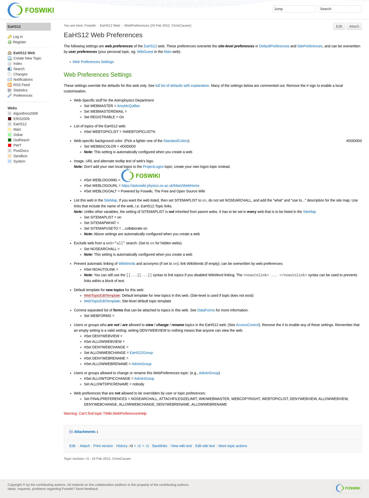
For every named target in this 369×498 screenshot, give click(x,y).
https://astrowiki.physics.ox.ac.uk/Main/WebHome (160, 186)
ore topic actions (232, 446)
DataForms (206, 310)
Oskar (15, 135)
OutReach (18, 140)
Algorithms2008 (23, 113)
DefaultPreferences (274, 46)
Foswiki (90, 25)
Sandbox (17, 156)
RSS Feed (19, 85)
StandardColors (175, 141)
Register (19, 42)
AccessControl (247, 325)
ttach (85, 446)
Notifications (20, 79)
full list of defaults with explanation (182, 86)
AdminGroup (142, 364)
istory (122, 446)
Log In (18, 37)
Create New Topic (24, 58)
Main (167, 52)
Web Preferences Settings (93, 62)
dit (72, 446)
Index (15, 64)
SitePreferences (310, 46)
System (16, 161)
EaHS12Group (141, 353)
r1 (147, 446)
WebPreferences (136, 25)
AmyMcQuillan (128, 106)
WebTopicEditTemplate (102, 295)
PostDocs (18, 151)
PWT (14, 145)
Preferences (20, 95)
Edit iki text (205, 446)
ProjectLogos (153, 167)
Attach (354, 26)
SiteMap (110, 200)
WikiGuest (145, 52)
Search (16, 69)
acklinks (159, 446)
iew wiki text (181, 446)
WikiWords (126, 264)
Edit (339, 26)
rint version (103, 446)
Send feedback (87, 489)
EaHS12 (150, 46)
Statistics (18, 90)
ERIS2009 (19, 119)
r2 (139, 446)
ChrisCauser (181, 25)
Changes (18, 74)
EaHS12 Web (110, 25)
